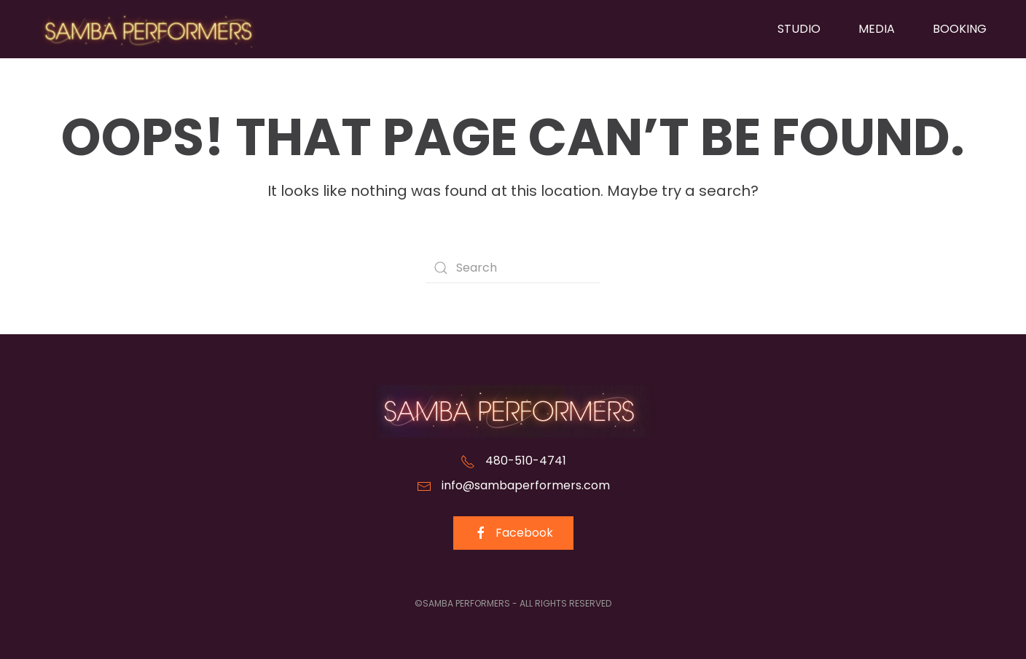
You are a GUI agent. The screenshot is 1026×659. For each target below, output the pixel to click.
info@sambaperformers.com (526, 485)
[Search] (513, 268)
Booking (960, 28)
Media (876, 28)
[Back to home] (148, 29)
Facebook (513, 532)
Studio (799, 28)
